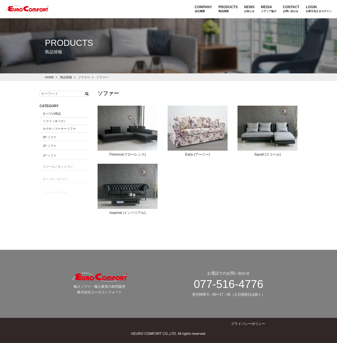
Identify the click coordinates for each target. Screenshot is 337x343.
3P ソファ (49, 154)
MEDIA (268, 8)
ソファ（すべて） (55, 121)
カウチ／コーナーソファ (59, 128)
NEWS (249, 8)
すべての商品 (52, 113)
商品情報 (66, 77)
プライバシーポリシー (248, 324)
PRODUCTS (228, 8)
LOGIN (319, 8)
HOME (49, 77)
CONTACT (291, 8)
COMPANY (203, 8)
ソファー (84, 77)
